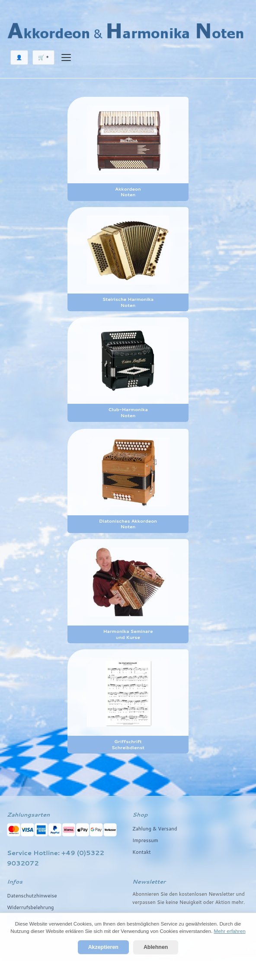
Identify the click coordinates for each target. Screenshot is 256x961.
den (173, 893)
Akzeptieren (103, 947)
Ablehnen (156, 947)
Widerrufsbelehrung (30, 907)
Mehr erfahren (229, 931)
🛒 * (43, 57)
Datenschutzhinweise (32, 895)
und (240, 893)
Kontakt (141, 852)
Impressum (145, 840)
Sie (160, 902)
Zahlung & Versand (154, 828)
